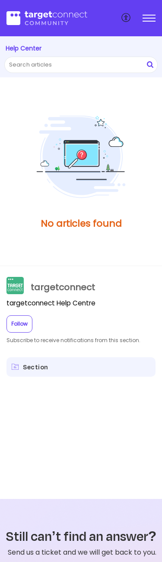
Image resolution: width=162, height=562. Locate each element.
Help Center (23, 48)
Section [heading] (35, 366)
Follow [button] (19, 323)
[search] (81, 65)
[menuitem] (126, 18)
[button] (126, 18)
